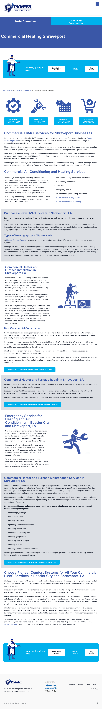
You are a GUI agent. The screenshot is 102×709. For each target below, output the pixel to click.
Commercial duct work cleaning (68, 202)
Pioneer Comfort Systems (16, 240)
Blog (94, 684)
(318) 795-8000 (76, 23)
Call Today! (76, 20)
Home (3, 90)
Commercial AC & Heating (22, 90)
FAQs (88, 684)
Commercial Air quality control (68, 198)
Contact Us (94, 689)
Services (9, 90)
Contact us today (11, 624)
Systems (80, 684)
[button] (25, 21)
